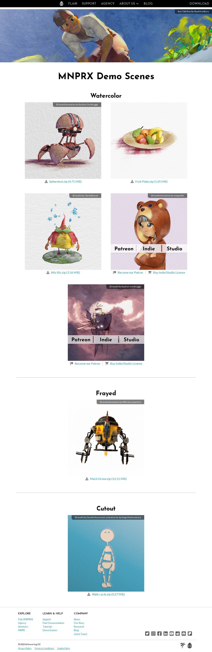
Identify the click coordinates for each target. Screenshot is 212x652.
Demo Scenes (50, 630)
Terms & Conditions (44, 648)
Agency (108, 3)
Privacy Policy (25, 648)
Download (199, 3)
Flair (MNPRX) (25, 619)
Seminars (23, 626)
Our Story (79, 622)
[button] (129, 3)
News (77, 619)
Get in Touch (80, 634)
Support (89, 3)
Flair (72, 3)
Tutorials (47, 626)
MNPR (21, 630)
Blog (148, 3)
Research (79, 626)
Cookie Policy (63, 648)
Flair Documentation (53, 622)
